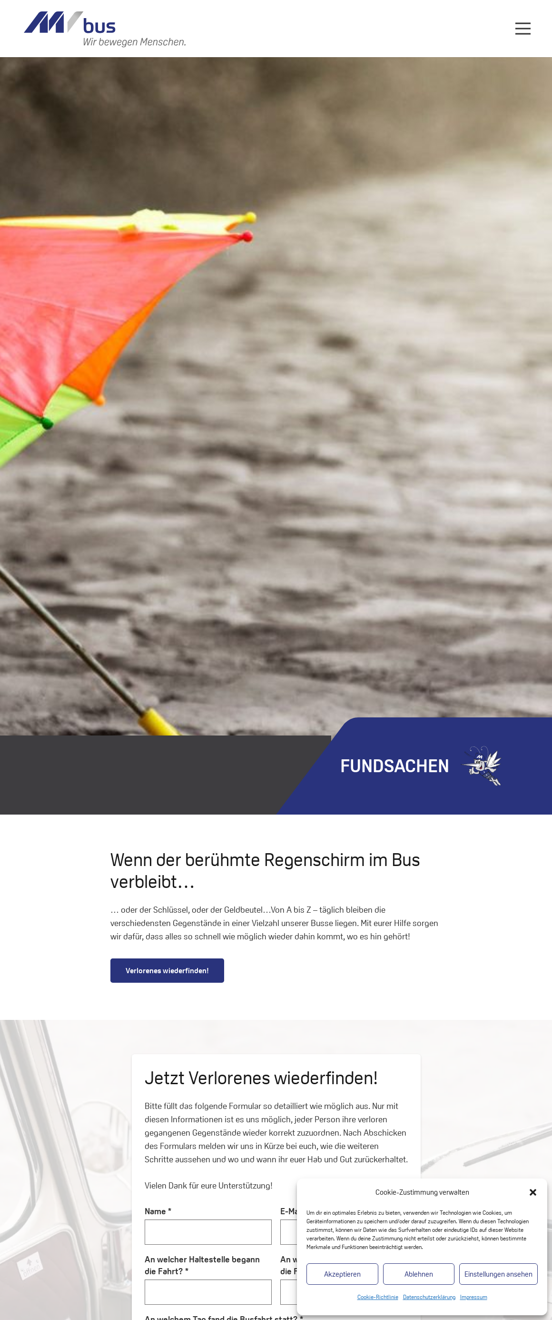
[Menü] (523, 28)
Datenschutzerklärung (429, 1296)
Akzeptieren (342, 1274)
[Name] (208, 1231)
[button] (533, 1192)
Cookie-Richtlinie (377, 1296)
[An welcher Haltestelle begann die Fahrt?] (208, 1292)
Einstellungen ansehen (498, 1274)
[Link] (104, 29)
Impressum (473, 1296)
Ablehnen (418, 1274)
